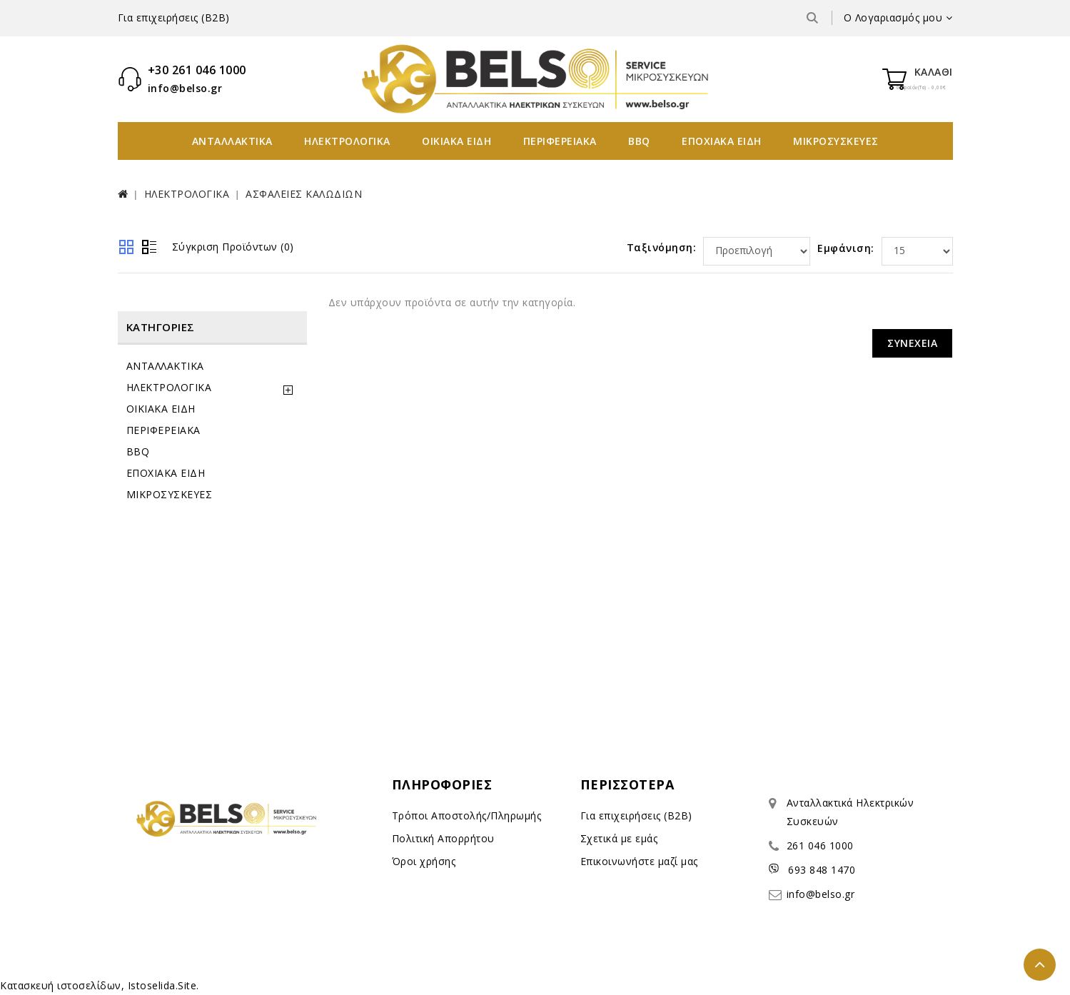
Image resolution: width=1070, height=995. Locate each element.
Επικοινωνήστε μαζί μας (639, 861)
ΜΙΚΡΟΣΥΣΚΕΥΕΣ (836, 141)
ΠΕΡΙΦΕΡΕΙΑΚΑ (560, 141)
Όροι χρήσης (424, 861)
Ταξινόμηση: (662, 247)
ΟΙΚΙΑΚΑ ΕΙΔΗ (456, 141)
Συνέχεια (912, 343)
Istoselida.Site (162, 985)
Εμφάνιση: (845, 248)
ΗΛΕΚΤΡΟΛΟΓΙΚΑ (347, 141)
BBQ (639, 141)
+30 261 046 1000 (197, 70)
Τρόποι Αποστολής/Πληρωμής (467, 815)
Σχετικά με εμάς (619, 838)
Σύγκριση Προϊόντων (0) (233, 246)
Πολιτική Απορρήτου (443, 838)
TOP (1040, 965)
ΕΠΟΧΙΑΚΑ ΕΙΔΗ (722, 141)
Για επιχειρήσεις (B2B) (174, 17)
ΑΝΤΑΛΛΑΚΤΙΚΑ (232, 141)
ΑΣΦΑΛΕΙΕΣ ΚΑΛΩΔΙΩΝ (304, 194)
